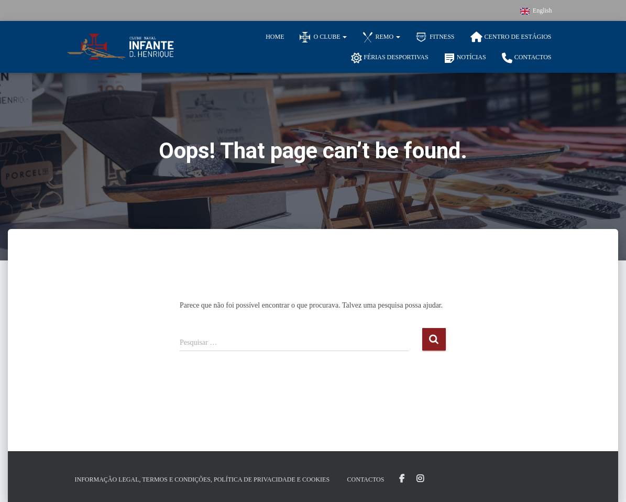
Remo (381, 37)
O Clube (323, 37)
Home (275, 36)
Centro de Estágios (511, 37)
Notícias (465, 58)
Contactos (527, 58)
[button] (344, 36)
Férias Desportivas (389, 58)
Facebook (402, 479)
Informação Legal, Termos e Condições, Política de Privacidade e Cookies (202, 479)
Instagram (420, 479)
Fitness (435, 37)
